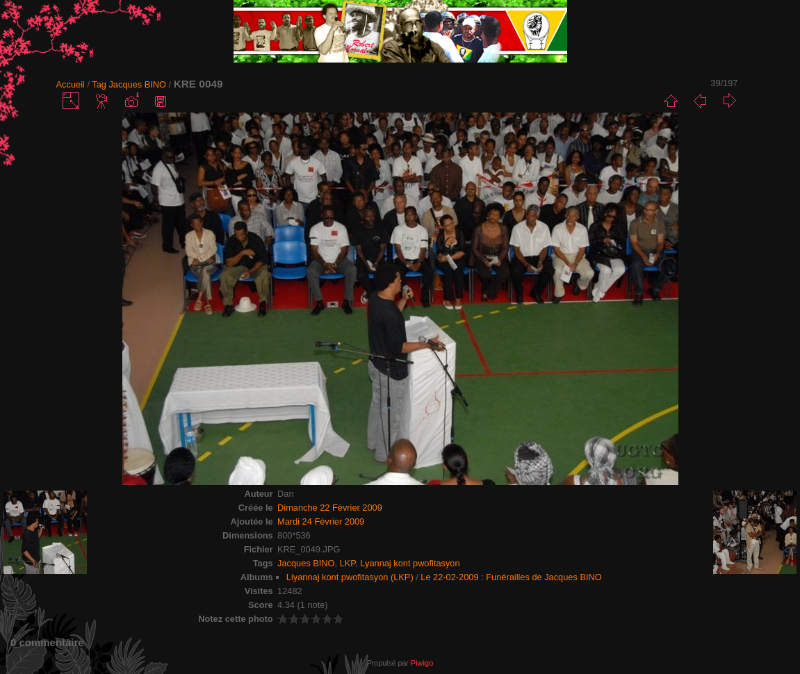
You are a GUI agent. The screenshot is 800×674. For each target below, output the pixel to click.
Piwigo (422, 663)
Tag (99, 84)
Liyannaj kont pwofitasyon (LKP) (350, 577)
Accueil (70, 84)
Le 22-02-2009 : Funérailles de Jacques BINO (511, 577)
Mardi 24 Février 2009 (320, 521)
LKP (348, 563)
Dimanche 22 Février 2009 (329, 507)
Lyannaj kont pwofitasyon (409, 563)
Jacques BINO (137, 84)
